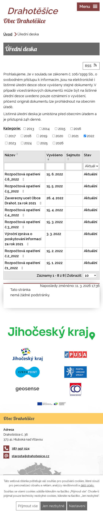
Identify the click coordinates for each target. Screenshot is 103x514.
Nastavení (77, 506)
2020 (59, 136)
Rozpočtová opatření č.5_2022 (22, 188)
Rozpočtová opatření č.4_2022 (22, 212)
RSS (91, 65)
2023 (12, 143)
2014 (46, 129)
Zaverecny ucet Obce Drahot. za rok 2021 (24, 200)
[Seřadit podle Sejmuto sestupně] (68, 160)
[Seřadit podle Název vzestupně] (17, 153)
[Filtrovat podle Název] (24, 166)
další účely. (87, 485)
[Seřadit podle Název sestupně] (17, 154)
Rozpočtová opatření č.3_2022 (22, 224)
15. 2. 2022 (54, 251)
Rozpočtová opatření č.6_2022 (22, 176)
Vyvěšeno (54, 155)
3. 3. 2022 (53, 234)
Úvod (7, 34)
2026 (60, 143)
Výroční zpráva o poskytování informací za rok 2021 (23, 239)
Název (10, 155)
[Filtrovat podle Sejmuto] (74, 166)
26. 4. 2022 (54, 198)
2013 (30, 129)
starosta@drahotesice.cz (26, 456)
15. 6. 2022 (54, 174)
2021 (75, 136)
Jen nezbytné (53, 506)
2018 (27, 136)
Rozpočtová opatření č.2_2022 (22, 253)
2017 (12, 136)
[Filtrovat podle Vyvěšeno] (55, 166)
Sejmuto (73, 155)
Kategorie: (12, 128)
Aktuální (90, 174)
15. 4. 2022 (54, 210)
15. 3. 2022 (54, 222)
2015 (61, 129)
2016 (77, 129)
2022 (90, 136)
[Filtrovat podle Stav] (91, 166)
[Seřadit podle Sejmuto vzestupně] (68, 158)
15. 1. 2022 (54, 263)
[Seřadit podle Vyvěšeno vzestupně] (48, 158)
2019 (43, 136)
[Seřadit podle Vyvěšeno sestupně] (48, 160)
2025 (44, 143)
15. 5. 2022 (54, 186)
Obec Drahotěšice (24, 21)
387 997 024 (16, 448)
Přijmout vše (28, 506)
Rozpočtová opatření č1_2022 (22, 265)
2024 (28, 143)
